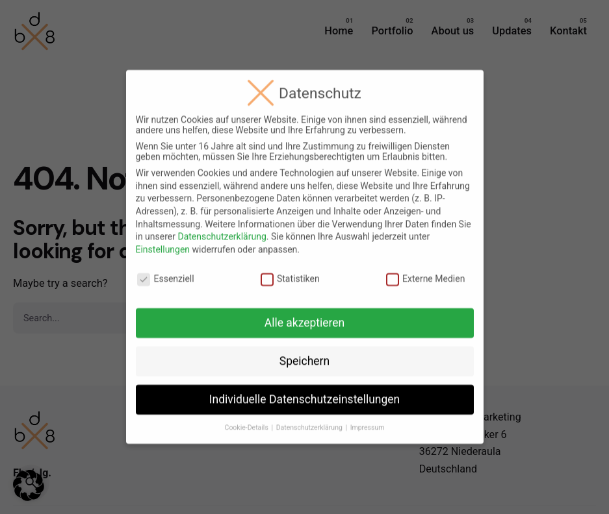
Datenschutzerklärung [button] (310, 419)
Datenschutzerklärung (221, 229)
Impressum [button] (367, 419)
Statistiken (290, 270)
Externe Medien (425, 270)
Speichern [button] (304, 353)
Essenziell (165, 270)
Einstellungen (163, 241)
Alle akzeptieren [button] (305, 315)
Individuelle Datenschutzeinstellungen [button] (304, 392)
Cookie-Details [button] (247, 419)
